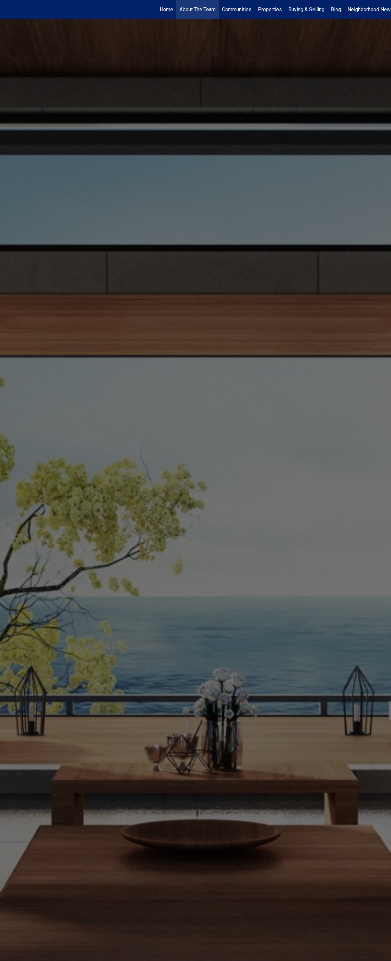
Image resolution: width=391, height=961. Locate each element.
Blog (336, 9)
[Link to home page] (8, 9)
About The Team (198, 9)
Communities (236, 9)
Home (166, 9)
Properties (270, 9)
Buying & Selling (306, 9)
